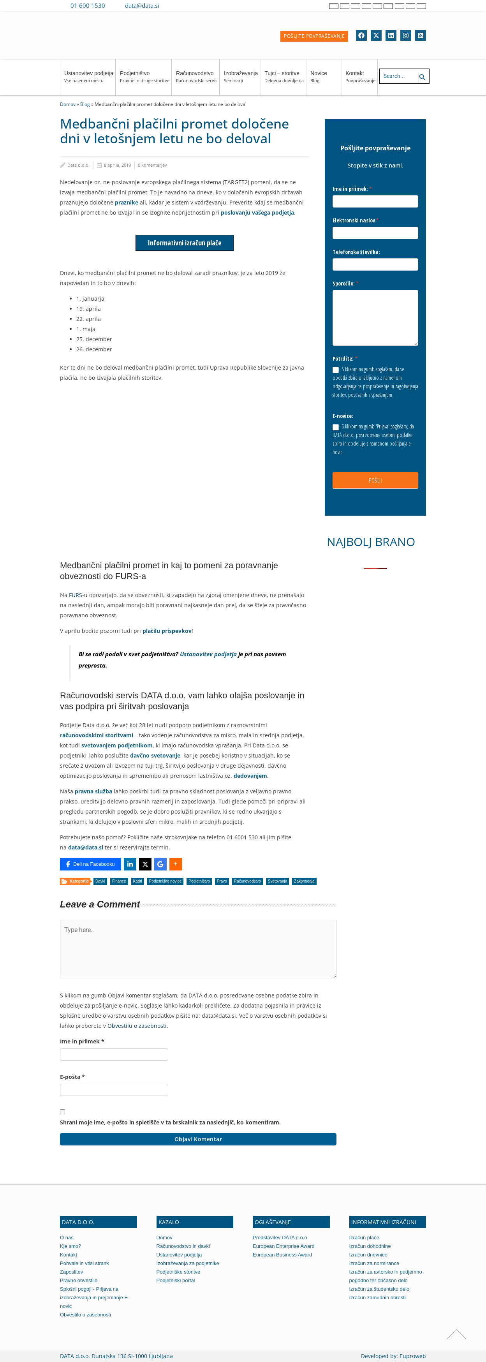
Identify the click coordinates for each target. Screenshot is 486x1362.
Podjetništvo (144, 80)
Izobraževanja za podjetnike (188, 1263)
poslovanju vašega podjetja (257, 212)
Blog (85, 104)
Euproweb (413, 1356)
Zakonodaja (304, 881)
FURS (75, 595)
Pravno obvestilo (78, 1280)
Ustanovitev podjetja (88, 80)
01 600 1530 (87, 5)
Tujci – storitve (284, 80)
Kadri (137, 881)
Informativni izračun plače (185, 242)
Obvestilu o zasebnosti (137, 1025)
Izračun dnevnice (368, 1255)
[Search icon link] (422, 77)
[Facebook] (361, 35)
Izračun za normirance (374, 1263)
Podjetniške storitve (179, 1272)
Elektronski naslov (356, 220)
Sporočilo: (346, 283)
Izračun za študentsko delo (379, 1289)
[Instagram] (405, 35)
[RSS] (420, 35)
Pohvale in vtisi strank (84, 1263)
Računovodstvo (196, 80)
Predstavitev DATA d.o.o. (280, 1237)
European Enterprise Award (284, 1246)
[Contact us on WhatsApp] (184, 5)
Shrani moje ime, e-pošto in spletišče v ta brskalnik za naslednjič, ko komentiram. (170, 1122)
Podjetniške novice (165, 881)
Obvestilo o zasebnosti (85, 1315)
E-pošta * (72, 1076)
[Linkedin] (391, 35)
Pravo (222, 881)
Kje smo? (70, 1246)
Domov (68, 104)
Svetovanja (277, 881)
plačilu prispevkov (167, 630)
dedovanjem (250, 775)
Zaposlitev (71, 1272)
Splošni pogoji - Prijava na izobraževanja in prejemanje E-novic (94, 1297)
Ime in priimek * (82, 1041)
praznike (126, 202)
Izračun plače (364, 1237)
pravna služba (93, 791)
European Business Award (282, 1255)
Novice (324, 80)
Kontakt (360, 80)
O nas (67, 1237)
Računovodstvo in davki (183, 1246)
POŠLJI (375, 480)
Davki (100, 881)
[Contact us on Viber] (173, 5)
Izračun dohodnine (370, 1246)
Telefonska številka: (356, 251)
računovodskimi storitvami (96, 735)
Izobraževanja (241, 80)
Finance (119, 881)
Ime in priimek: (352, 188)
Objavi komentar (198, 1139)
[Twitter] (376, 35)
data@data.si (142, 5)
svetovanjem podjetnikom (117, 745)
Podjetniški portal (176, 1280)
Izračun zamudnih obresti (377, 1297)
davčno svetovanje (155, 755)
